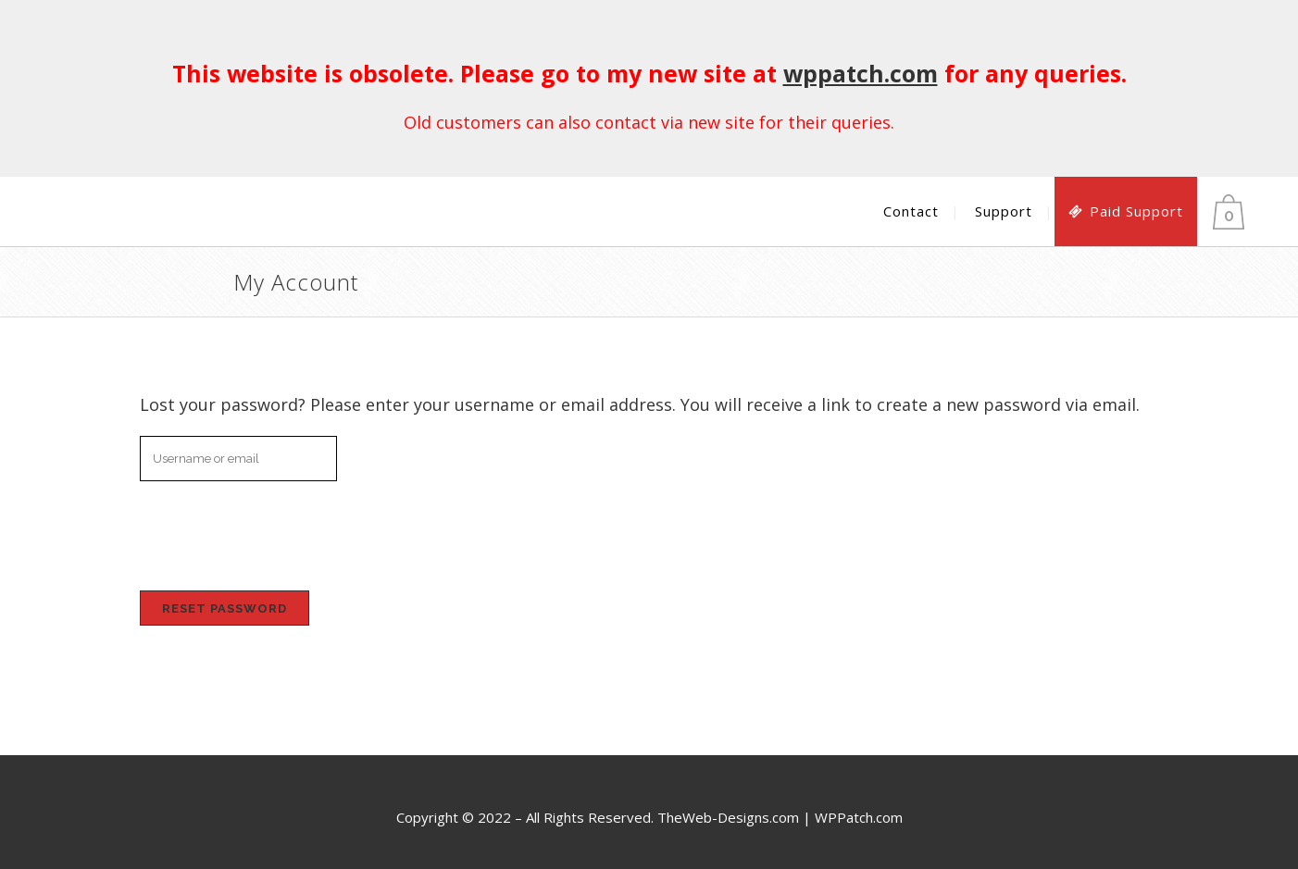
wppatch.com (860, 73)
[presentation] (266, 532)
